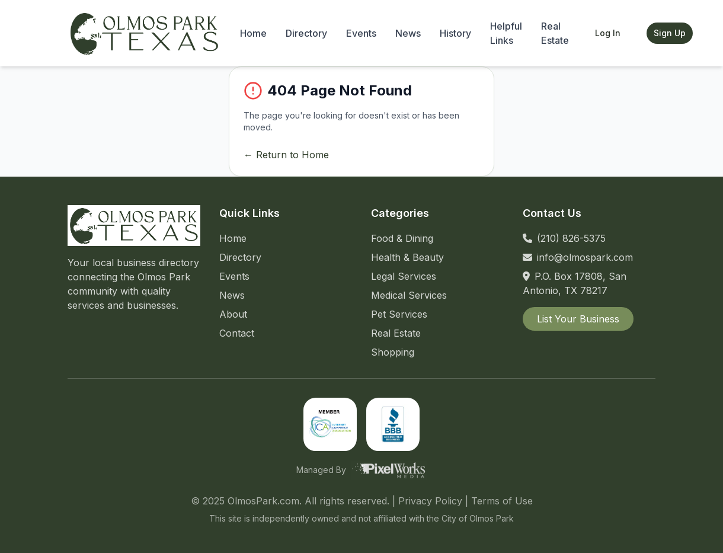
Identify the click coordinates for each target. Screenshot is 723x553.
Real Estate (555, 33)
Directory (306, 33)
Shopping (392, 352)
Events (361, 33)
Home (253, 33)
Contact (236, 333)
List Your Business (578, 319)
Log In (607, 33)
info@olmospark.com (585, 257)
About (233, 314)
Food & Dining (402, 238)
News (408, 33)
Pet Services (399, 314)
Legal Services (403, 276)
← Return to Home (286, 155)
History (455, 33)
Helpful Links (506, 33)
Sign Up (670, 33)
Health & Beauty (407, 257)
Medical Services (409, 295)
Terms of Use (502, 501)
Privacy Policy (430, 501)
